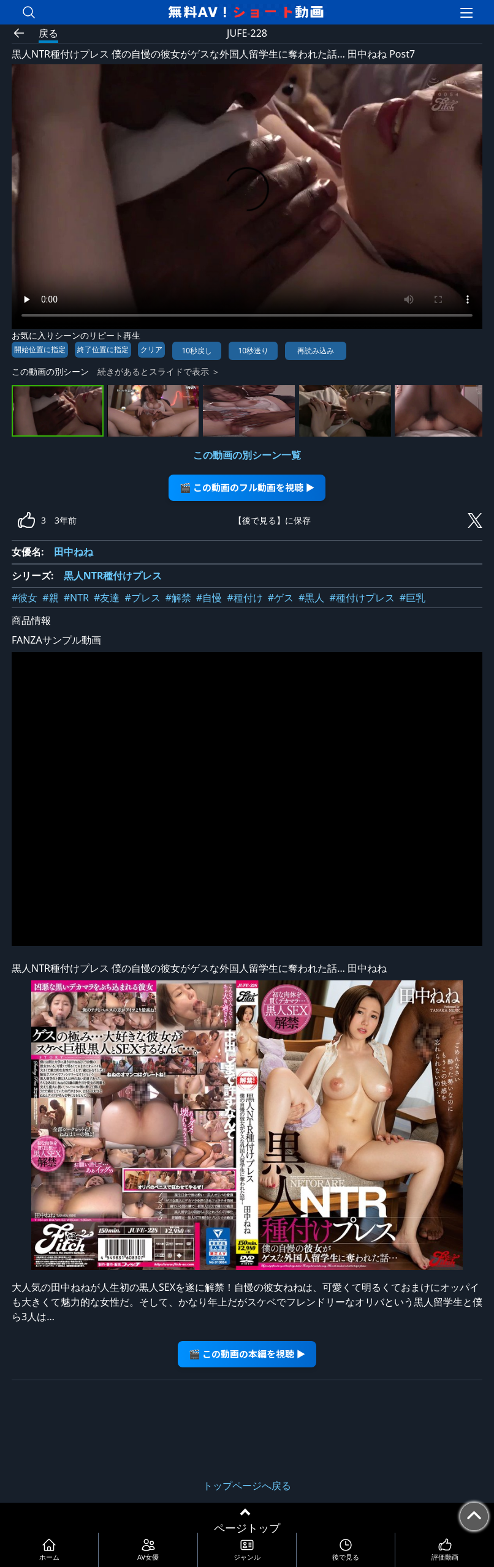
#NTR (76, 598)
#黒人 (311, 598)
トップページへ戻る (247, 1485)
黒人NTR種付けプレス (113, 575)
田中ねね (73, 551)
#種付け (244, 598)
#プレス (142, 598)
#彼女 (24, 598)
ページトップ (247, 1527)
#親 (50, 598)
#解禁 (178, 598)
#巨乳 (412, 598)
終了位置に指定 (103, 349)
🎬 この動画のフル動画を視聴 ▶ (247, 487)
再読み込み (315, 350)
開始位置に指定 (40, 349)
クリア (151, 349)
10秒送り (253, 350)
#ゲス (281, 598)
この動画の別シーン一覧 (247, 455)
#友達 (107, 598)
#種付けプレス (361, 598)
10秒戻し (196, 350)
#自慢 (209, 598)
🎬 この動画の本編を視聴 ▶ (247, 1353)
